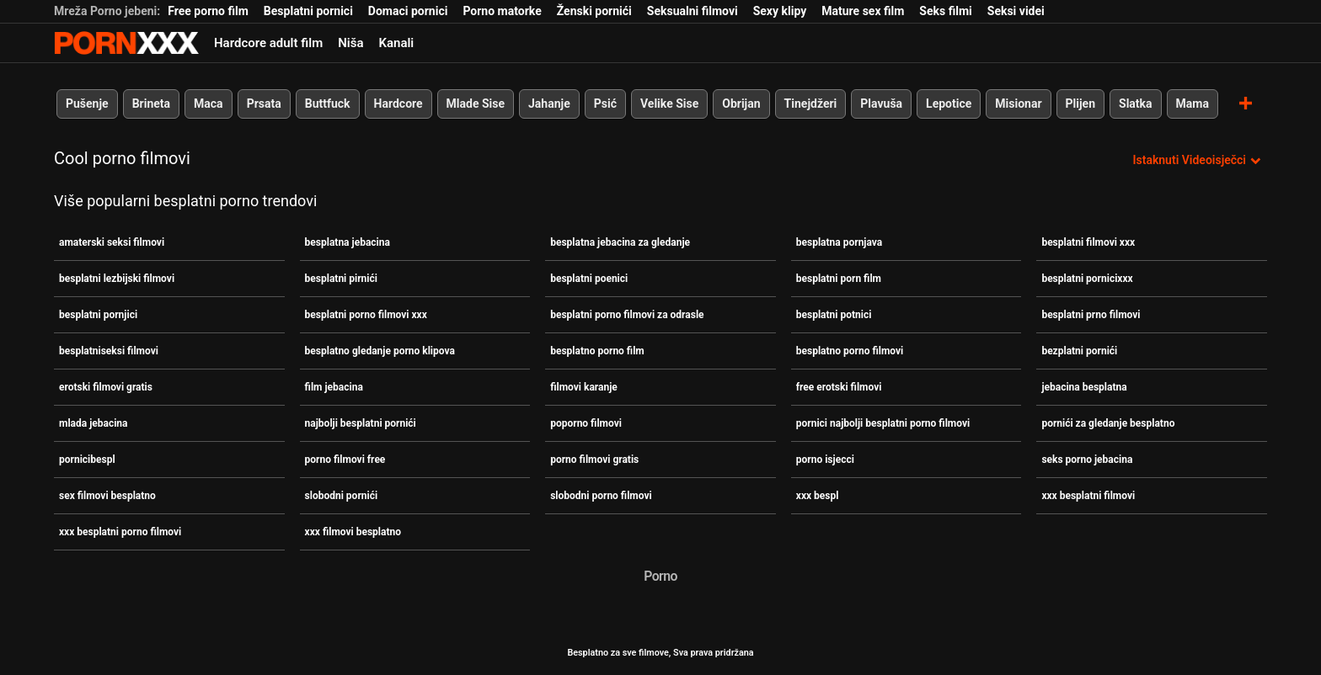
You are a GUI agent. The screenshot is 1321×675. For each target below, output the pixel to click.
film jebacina (334, 387)
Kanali (396, 42)
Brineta (151, 103)
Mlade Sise (476, 103)
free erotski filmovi (839, 387)
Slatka (1136, 103)
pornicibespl (87, 459)
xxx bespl (817, 496)
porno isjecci (825, 459)
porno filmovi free (345, 459)
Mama (1192, 103)
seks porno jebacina (1086, 459)
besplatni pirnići (341, 278)
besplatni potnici (834, 315)
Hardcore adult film (268, 42)
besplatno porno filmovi (850, 351)
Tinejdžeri (810, 103)
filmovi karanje (584, 387)
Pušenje (87, 103)
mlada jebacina (93, 423)
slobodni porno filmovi (601, 496)
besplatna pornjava (839, 242)
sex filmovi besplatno (107, 496)
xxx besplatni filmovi (1088, 496)
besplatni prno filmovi (1090, 315)
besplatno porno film (597, 351)
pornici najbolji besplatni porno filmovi (883, 423)
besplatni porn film (838, 278)
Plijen (1081, 103)
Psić (605, 103)
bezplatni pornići (1079, 351)
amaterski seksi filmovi (111, 242)
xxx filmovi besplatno (353, 532)
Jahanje (549, 103)
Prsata (264, 103)
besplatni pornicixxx (1086, 278)
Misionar (1018, 103)
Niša (350, 42)
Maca (208, 103)
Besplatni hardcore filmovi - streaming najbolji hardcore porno (126, 43)
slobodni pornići (341, 496)
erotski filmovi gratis (105, 387)
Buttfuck (327, 103)
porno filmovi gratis (594, 459)
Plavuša (881, 103)
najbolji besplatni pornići (360, 423)
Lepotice (948, 103)
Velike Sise (669, 103)
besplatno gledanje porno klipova (380, 351)
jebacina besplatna (1083, 387)
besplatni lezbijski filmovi (116, 278)
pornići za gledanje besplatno (1107, 423)
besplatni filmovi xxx (1088, 242)
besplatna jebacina (347, 242)
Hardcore (398, 103)
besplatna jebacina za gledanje (620, 242)
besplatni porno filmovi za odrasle (626, 315)
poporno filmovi (586, 423)
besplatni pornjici (98, 315)
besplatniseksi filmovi (108, 351)
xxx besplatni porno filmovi (120, 532)
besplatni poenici (589, 278)
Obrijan (741, 103)
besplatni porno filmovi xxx (366, 315)
